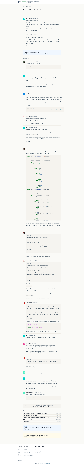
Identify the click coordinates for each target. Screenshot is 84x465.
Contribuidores (46, 463)
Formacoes (26, 449)
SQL (57, 1)
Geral (46, 1)
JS (59, 1)
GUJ (24, 6)
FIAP (36, 449)
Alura (36, 448)
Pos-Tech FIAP (27, 454)
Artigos (25, 451)
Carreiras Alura (27, 448)
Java (43, 1)
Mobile (54, 1)
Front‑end (50, 1)
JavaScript (19, 455)
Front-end (19, 451)
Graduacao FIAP (27, 452)
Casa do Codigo (38, 451)
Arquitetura (20, 460)
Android (64, 1)
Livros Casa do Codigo (28, 455)
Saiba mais (41, 463)
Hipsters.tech (37, 452)
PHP (61, 1)
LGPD (50, 463)
